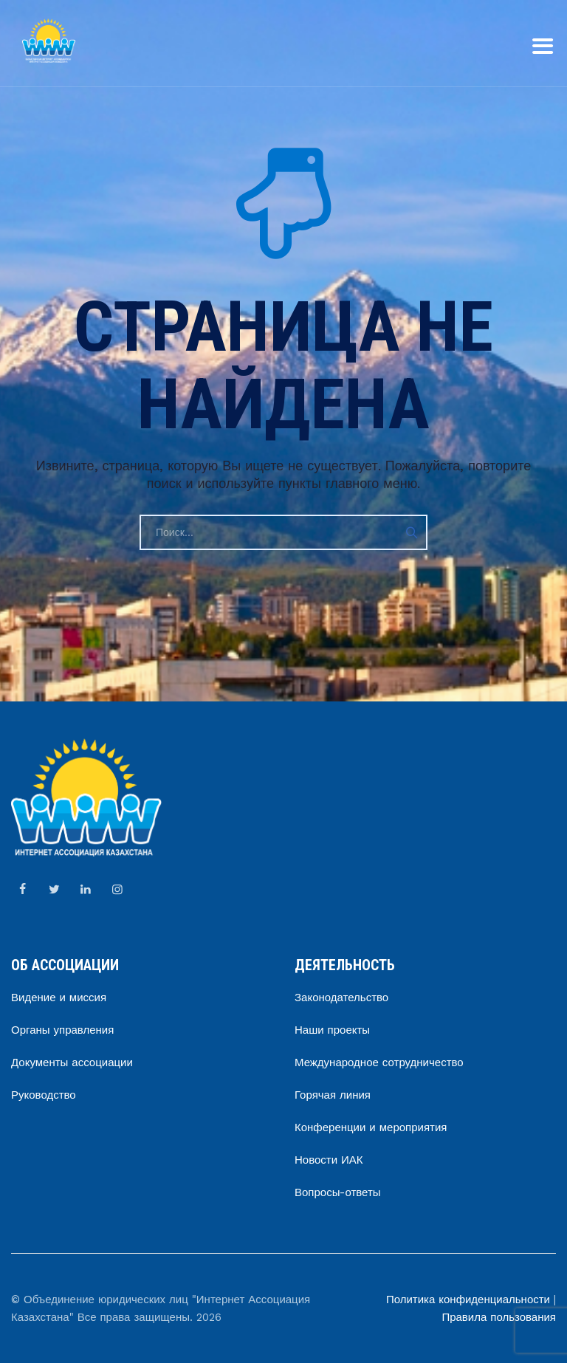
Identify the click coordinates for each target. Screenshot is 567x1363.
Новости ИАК (329, 1160)
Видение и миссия (58, 997)
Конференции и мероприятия (371, 1127)
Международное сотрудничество (379, 1062)
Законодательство (341, 997)
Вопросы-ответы (338, 1192)
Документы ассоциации (72, 1062)
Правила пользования (498, 1317)
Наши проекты (332, 1030)
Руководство (43, 1095)
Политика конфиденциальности (468, 1299)
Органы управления (62, 1030)
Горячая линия (333, 1095)
